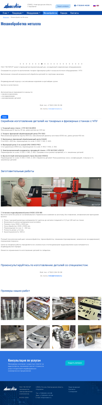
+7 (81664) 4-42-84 (46, 395)
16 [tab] (66, 64)
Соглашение (73, 391)
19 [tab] (76, 64)
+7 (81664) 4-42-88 (45, 393)
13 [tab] (57, 64)
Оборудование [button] (33, 12)
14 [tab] (60, 64)
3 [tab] (26, 64)
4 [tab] (30, 64)
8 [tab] (42, 64)
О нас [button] (5, 12)
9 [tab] (45, 64)
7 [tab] (39, 64)
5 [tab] (33, 64)
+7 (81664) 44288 (82, 5)
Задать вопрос (63, 6)
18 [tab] (73, 64)
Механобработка (50, 12)
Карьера (63, 12)
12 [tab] (54, 64)
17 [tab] (69, 64)
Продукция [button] (17, 12)
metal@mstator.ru (55, 109)
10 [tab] (48, 64)
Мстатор (6, 17)
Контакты (74, 12)
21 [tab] (82, 64)
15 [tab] (63, 64)
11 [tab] (51, 64)
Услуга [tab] (4, 117)
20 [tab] (79, 64)
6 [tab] (36, 64)
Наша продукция (74, 387)
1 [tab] (20, 64)
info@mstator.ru (46, 397)
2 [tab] (23, 64)
